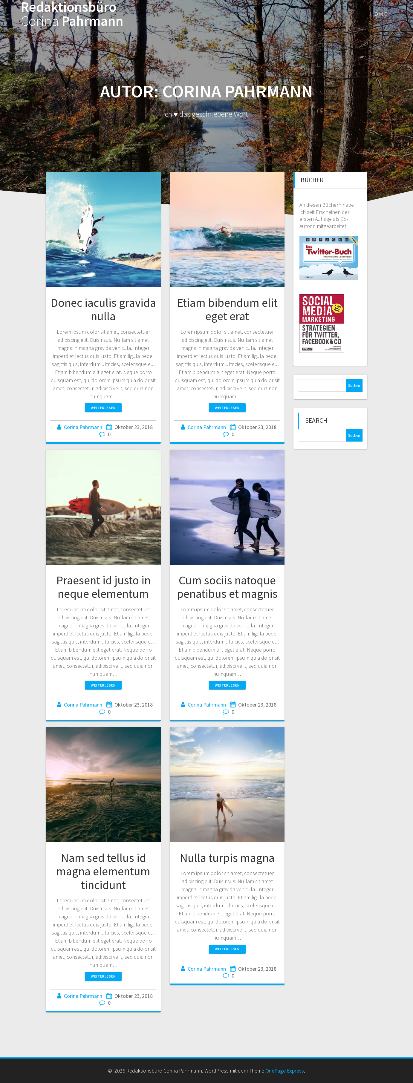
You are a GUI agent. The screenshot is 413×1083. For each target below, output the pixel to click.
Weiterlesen (103, 407)
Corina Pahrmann (83, 427)
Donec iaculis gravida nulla (103, 309)
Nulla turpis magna (227, 857)
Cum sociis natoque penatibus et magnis (227, 587)
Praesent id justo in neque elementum (103, 587)
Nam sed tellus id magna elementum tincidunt (103, 871)
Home (379, 13)
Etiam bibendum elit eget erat (227, 309)
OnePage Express (284, 1070)
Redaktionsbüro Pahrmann (72, 14)
